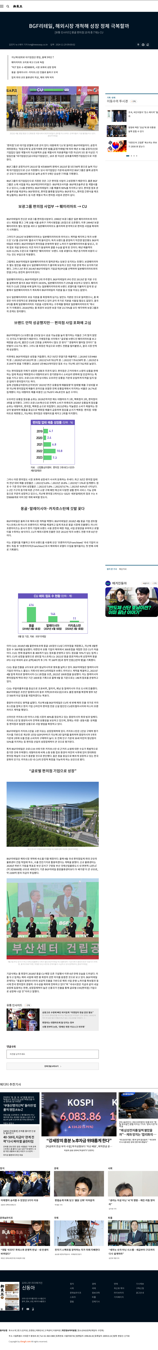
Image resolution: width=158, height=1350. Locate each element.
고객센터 (48, 1330)
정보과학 (96, 1293)
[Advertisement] (46, 571)
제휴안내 (39, 1330)
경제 (94, 1284)
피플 (94, 1297)
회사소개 (12, 1330)
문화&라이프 (75, 1293)
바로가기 (146, 583)
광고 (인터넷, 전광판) (26, 1330)
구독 (28, 1005)
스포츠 (73, 1297)
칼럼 (72, 1301)
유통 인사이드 (14, 1005)
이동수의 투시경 (117, 101)
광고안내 (140, 1293)
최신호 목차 (119, 1288)
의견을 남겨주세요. (17, 1054)
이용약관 (57, 1330)
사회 (72, 1288)
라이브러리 (119, 1293)
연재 (116, 1284)
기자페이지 (119, 1297)
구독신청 (140, 1288)
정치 (72, 1284)
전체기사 (96, 1301)
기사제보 (140, 1284)
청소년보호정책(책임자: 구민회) (91, 1330)
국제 (94, 1288)
